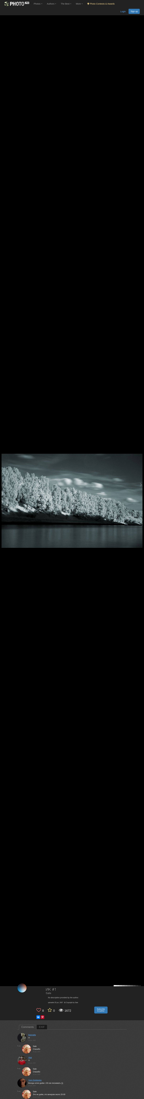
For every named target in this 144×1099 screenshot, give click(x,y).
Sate (48, 993)
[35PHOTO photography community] (16, 3)
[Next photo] (141, 484)
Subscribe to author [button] (101, 1010)
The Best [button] (66, 4)
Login (123, 11)
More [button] (79, 4)
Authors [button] (51, 4)
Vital (30, 1058)
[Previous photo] (3, 484)
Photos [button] (38, 4)
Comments (27, 1027)
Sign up (134, 11)
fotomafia (32, 1035)
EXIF (42, 1027)
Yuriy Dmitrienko (35, 1080)
